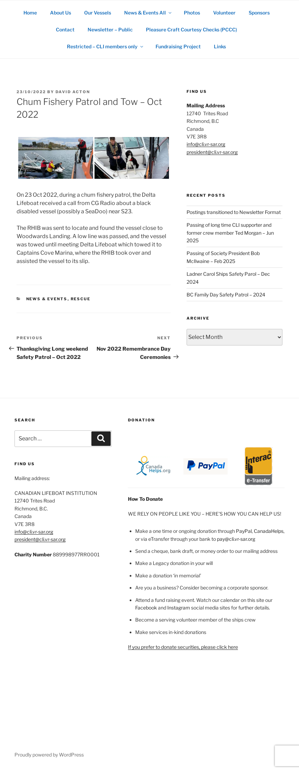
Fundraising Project (178, 46)
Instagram (178, 608)
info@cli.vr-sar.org (206, 144)
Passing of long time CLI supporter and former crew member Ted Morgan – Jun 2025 (230, 232)
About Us (60, 13)
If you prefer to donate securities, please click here (183, 647)
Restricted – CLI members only (105, 46)
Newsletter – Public (110, 29)
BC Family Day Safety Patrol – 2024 (226, 294)
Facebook (146, 608)
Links (220, 46)
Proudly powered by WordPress (49, 755)
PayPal (244, 531)
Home (30, 13)
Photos (192, 13)
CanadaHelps (268, 531)
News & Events (47, 298)
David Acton (73, 91)
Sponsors (259, 13)
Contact (65, 29)
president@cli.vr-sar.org (212, 152)
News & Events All (148, 13)
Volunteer (224, 13)
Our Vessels (97, 13)
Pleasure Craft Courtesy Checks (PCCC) (191, 29)
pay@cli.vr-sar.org (236, 539)
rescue (81, 298)
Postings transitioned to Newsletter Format (234, 212)
